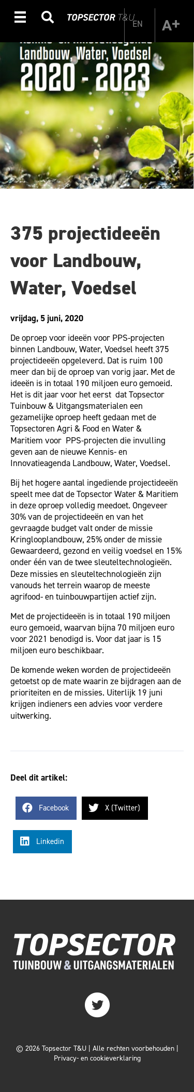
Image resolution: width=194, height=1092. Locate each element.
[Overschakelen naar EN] (137, 23)
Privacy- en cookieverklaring (97, 1058)
